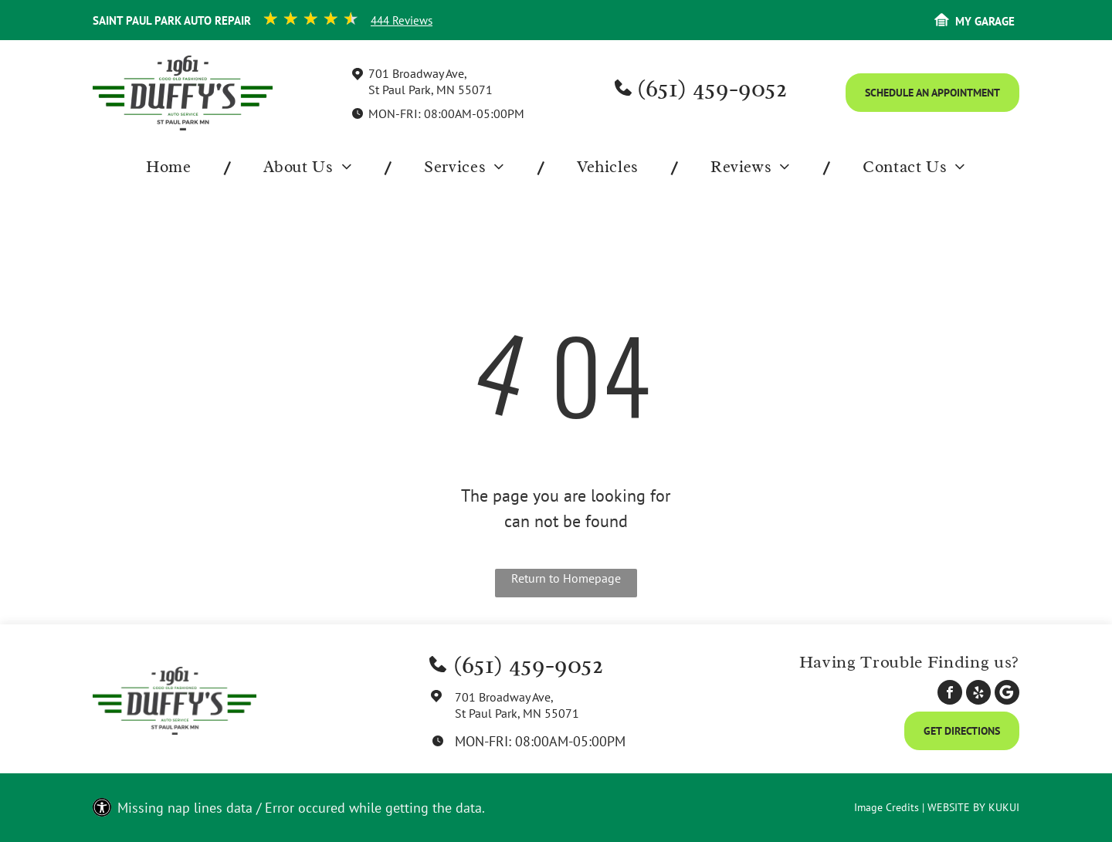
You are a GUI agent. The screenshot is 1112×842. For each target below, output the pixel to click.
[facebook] (949, 694)
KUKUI (1003, 807)
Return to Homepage (566, 578)
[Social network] (1007, 694)
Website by (956, 807)
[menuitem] (172, 167)
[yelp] (978, 694)
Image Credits (886, 807)
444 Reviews (401, 20)
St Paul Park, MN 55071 (430, 89)
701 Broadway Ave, (417, 73)
